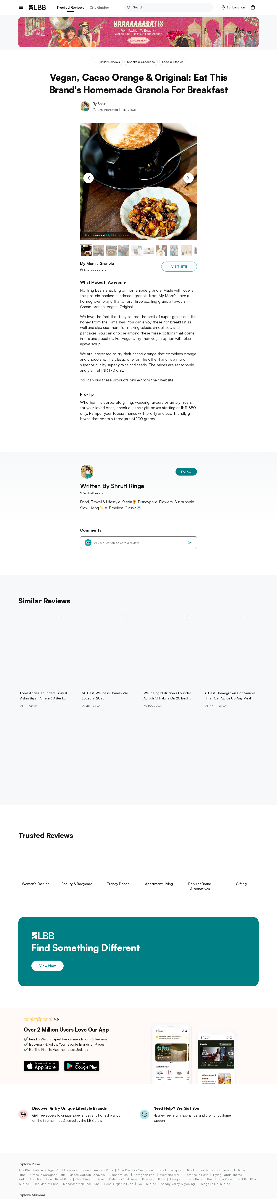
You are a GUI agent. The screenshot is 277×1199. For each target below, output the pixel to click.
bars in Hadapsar (170, 1170)
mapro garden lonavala (87, 1174)
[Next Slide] (188, 178)
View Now (47, 966)
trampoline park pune (97, 1170)
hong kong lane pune (186, 1179)
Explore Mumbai (31, 1195)
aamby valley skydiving (178, 1184)
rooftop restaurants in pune (208, 1170)
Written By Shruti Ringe (112, 486)
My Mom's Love (117, 235)
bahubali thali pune (123, 1179)
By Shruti (99, 103)
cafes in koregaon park (47, 1174)
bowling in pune (153, 1179)
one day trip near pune (135, 1170)
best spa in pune (219, 1179)
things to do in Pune (215, 1184)
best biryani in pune (90, 1179)
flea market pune (46, 1184)
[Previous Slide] (88, 178)
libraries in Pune (196, 1174)
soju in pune (147, 1184)
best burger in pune (118, 1184)
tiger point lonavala (62, 1170)
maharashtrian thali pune (81, 1184)
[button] (233, 7)
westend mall (170, 1174)
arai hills (35, 1179)
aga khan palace (30, 1170)
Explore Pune (29, 1164)
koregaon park (144, 1174)
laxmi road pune (58, 1179)
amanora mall (119, 1174)
